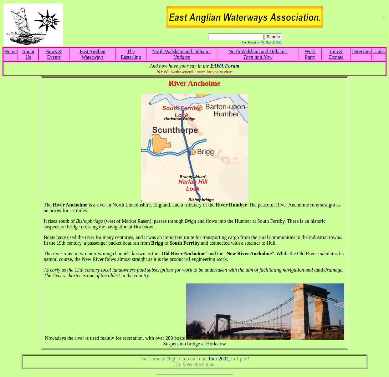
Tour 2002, (219, 358)
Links (379, 51)
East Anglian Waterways (92, 54)
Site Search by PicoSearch (258, 42)
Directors (361, 51)
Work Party (310, 54)
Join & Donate (336, 54)
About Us (28, 54)
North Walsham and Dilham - (181, 54)
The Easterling (131, 54)
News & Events (54, 54)
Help (279, 42)
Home (10, 51)
